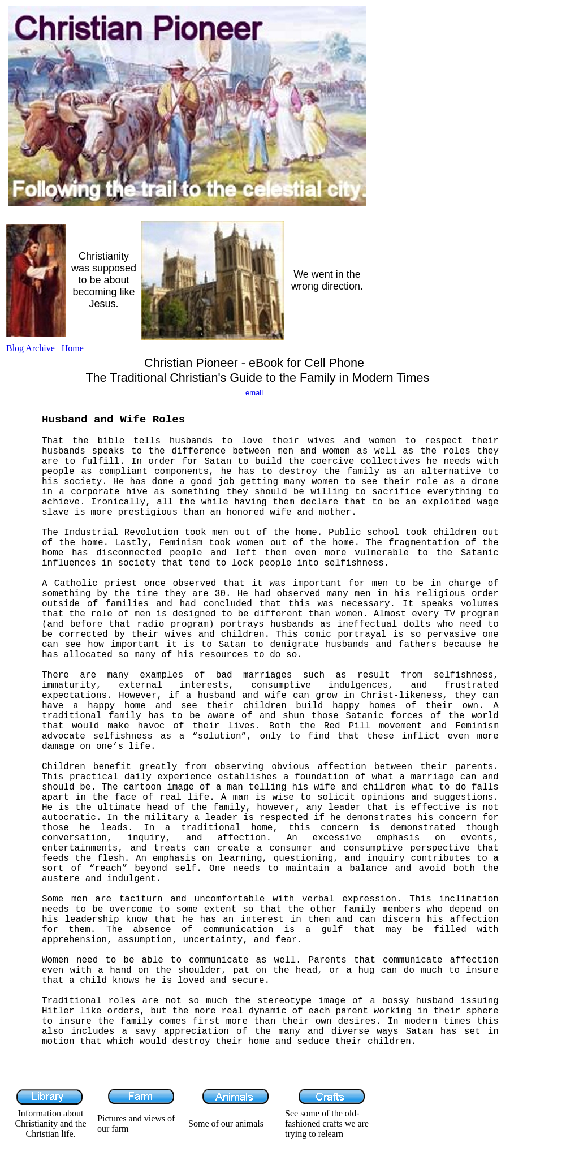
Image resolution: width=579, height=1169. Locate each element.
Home (71, 348)
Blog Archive (30, 348)
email (254, 393)
